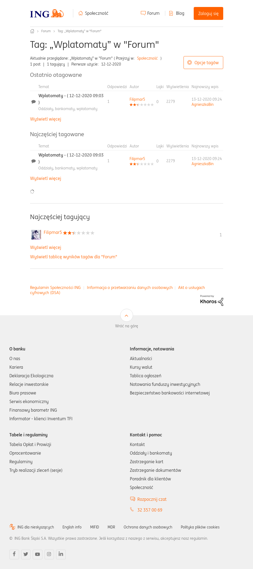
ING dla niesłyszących (35, 527)
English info (72, 527)
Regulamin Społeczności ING (55, 287)
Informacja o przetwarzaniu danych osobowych (130, 287)
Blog (180, 13)
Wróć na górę (126, 326)
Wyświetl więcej (45, 119)
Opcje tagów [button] (207, 62)
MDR (111, 527)
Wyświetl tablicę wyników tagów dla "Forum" (73, 256)
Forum (153, 13)
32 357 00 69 (149, 510)
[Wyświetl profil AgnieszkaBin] (203, 104)
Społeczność (96, 13)
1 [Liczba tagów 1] (220, 234)
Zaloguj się (208, 13)
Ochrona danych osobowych (148, 527)
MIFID (94, 527)
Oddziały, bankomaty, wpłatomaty (67, 108)
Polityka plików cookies (200, 527)
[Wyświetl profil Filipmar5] (137, 99)
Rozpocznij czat (152, 499)
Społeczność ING (32, 31)
